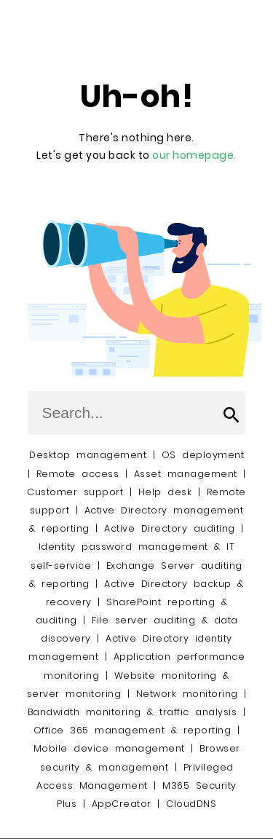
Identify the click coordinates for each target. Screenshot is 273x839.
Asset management (185, 474)
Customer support (75, 492)
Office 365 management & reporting (132, 730)
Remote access (77, 474)
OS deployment (203, 455)
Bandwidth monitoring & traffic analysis (132, 712)
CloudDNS (191, 803)
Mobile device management (109, 748)
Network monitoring (187, 694)
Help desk (165, 492)
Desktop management (87, 455)
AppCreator (121, 803)
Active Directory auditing (169, 528)
